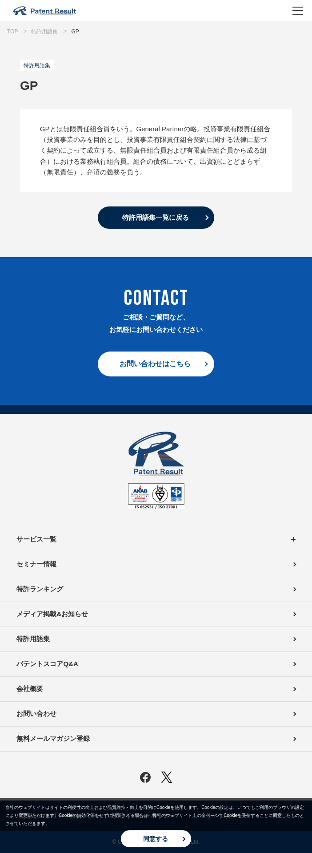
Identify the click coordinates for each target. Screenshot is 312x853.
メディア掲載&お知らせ (52, 614)
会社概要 (29, 688)
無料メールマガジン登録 (53, 738)
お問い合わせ (36, 713)
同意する (155, 838)
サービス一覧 (156, 539)
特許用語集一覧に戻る (155, 217)
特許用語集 (33, 639)
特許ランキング (39, 589)
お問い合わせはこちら (155, 364)
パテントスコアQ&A (47, 663)
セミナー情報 (36, 564)
